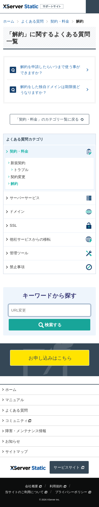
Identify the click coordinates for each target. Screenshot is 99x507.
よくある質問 (16, 410)
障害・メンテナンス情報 (25, 431)
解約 (13, 184)
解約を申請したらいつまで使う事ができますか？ (54, 70)
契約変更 (17, 177)
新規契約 (17, 163)
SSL (11, 225)
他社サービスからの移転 (28, 239)
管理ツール (17, 253)
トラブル (20, 170)
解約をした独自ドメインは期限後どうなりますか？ (54, 90)
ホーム (10, 389)
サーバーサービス (22, 198)
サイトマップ (16, 451)
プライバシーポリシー (73, 492)
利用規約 (58, 486)
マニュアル (14, 400)
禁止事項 (15, 267)
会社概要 (33, 486)
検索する (50, 325)
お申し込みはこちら (49, 358)
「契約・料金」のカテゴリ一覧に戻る (49, 119)
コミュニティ (18, 420)
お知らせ (12, 441)
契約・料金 (17, 151)
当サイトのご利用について (26, 492)
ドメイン (15, 211)
